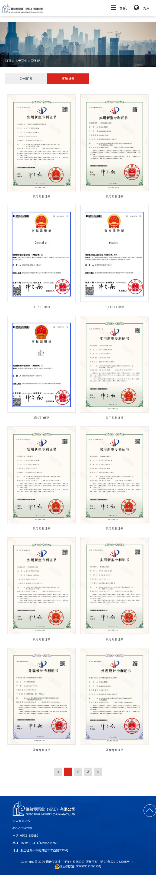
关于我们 (21, 61)
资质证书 (37, 61)
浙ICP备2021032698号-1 (116, 862)
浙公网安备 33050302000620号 (78, 866)
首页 (8, 61)
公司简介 (26, 78)
